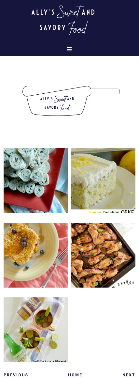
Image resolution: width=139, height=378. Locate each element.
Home (75, 375)
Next (128, 375)
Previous (16, 375)
